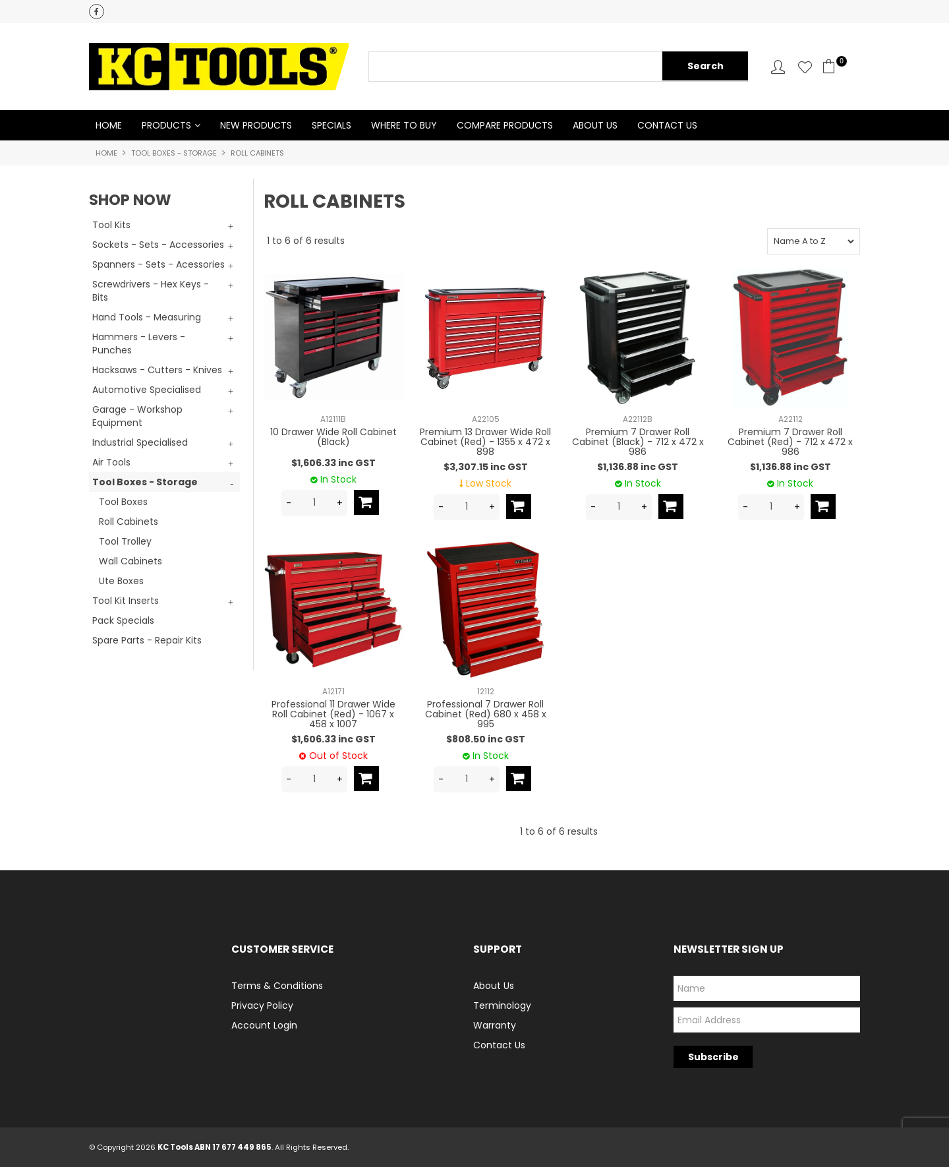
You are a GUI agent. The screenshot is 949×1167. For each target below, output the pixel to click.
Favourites (805, 67)
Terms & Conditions (277, 985)
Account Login (264, 1025)
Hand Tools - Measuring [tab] (146, 317)
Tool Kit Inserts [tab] (125, 600)
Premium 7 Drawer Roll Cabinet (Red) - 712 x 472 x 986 (790, 442)
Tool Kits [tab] (111, 224)
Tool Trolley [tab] (125, 541)
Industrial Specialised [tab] (140, 442)
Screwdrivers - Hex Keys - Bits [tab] (150, 291)
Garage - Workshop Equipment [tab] (137, 416)
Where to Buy (404, 125)
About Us (595, 125)
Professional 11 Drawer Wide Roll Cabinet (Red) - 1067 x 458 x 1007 (333, 714)
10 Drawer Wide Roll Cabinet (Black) (333, 436)
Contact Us (667, 125)
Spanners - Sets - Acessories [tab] (158, 264)
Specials (331, 125)
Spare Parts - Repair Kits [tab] (147, 640)
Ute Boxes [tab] (121, 580)
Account (778, 67)
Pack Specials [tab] (123, 620)
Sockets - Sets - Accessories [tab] (158, 244)
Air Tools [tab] (111, 462)
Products (166, 125)
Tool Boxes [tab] (123, 501)
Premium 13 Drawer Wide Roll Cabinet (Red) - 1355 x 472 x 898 (485, 442)
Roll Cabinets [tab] (128, 521)
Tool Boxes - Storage (174, 153)
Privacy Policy (262, 1005)
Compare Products (505, 125)
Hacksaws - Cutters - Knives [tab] (157, 369)
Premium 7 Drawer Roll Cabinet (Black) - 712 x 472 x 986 (638, 442)
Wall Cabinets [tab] (130, 561)
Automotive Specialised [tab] (146, 389)
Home (109, 125)
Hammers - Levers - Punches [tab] (138, 343)
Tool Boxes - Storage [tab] (145, 482)
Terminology (502, 1005)
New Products (256, 125)
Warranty (494, 1025)
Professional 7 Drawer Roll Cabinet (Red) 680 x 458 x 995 (485, 714)
